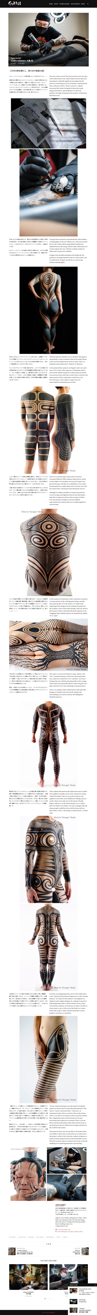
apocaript (12, 1237)
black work (22, 1237)
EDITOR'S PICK (22, 55)
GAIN (14, 63)
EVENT (83, 4)
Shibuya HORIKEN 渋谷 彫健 (28, 1293)
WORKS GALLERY (64, 4)
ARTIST (56, 4)
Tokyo (58, 1237)
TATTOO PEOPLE (75, 4)
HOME (51, 4)
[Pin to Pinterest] (50, 1244)
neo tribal (40, 1237)
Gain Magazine (50, 1312)
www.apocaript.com (64, 1229)
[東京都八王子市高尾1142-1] (28, 1217)
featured (31, 1237)
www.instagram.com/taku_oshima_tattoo (70, 1231)
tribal (65, 1237)
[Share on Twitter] (48, 1244)
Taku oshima (49, 1237)
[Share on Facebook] (46, 1244)
